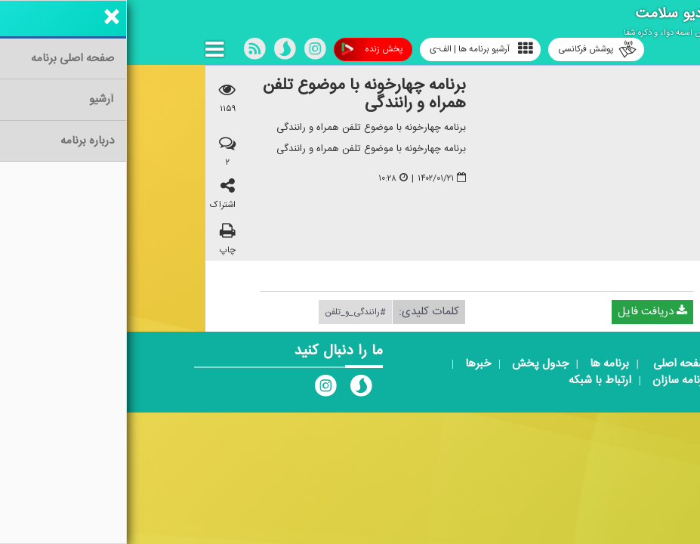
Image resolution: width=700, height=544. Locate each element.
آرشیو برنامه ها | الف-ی (354, 49)
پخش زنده (245, 49)
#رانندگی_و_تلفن (228, 311)
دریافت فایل (525, 310)
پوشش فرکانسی (470, 49)
